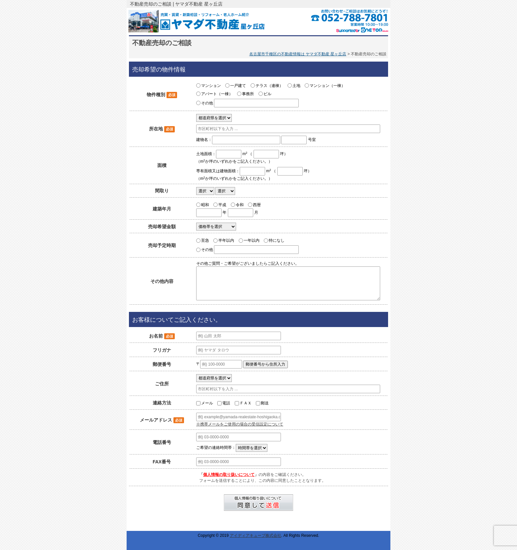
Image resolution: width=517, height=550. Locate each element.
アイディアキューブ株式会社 (255, 535)
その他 (207, 103)
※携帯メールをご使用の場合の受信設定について (239, 424)
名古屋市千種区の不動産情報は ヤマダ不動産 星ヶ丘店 (298, 54)
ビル (267, 94)
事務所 (248, 94)
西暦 (257, 204)
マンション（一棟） (327, 85)
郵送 (265, 403)
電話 (226, 403)
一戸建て (238, 85)
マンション (211, 85)
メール (207, 403)
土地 (296, 85)
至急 (205, 240)
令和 (240, 204)
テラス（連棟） (269, 85)
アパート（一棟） (217, 94)
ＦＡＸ (246, 403)
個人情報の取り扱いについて (229, 474)
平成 (222, 204)
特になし (277, 240)
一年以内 (251, 240)
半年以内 (226, 240)
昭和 (205, 204)
